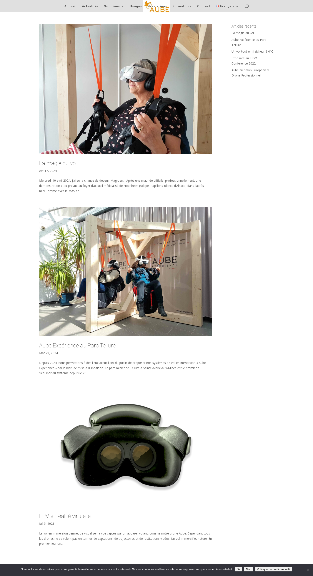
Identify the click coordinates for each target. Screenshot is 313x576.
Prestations (157, 6)
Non (248, 569)
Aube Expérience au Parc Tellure (77, 345)
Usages (136, 6)
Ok (238, 569)
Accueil (70, 6)
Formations (182, 6)
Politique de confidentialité (274, 569)
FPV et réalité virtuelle (65, 516)
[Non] (307, 570)
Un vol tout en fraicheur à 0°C (252, 51)
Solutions (112, 6)
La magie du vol (58, 163)
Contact (203, 6)
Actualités (90, 6)
